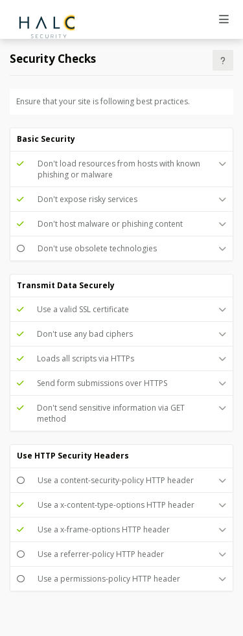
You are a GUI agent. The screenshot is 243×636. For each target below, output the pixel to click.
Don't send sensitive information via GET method (111, 413)
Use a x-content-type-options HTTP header (116, 504)
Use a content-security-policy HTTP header (116, 480)
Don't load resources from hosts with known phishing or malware (119, 169)
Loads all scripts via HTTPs (85, 358)
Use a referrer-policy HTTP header (101, 554)
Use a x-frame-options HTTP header (104, 529)
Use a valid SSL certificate (83, 309)
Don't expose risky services (87, 199)
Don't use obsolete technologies (97, 248)
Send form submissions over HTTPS (102, 383)
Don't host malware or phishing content (110, 223)
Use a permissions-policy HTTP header (109, 578)
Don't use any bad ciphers (85, 333)
